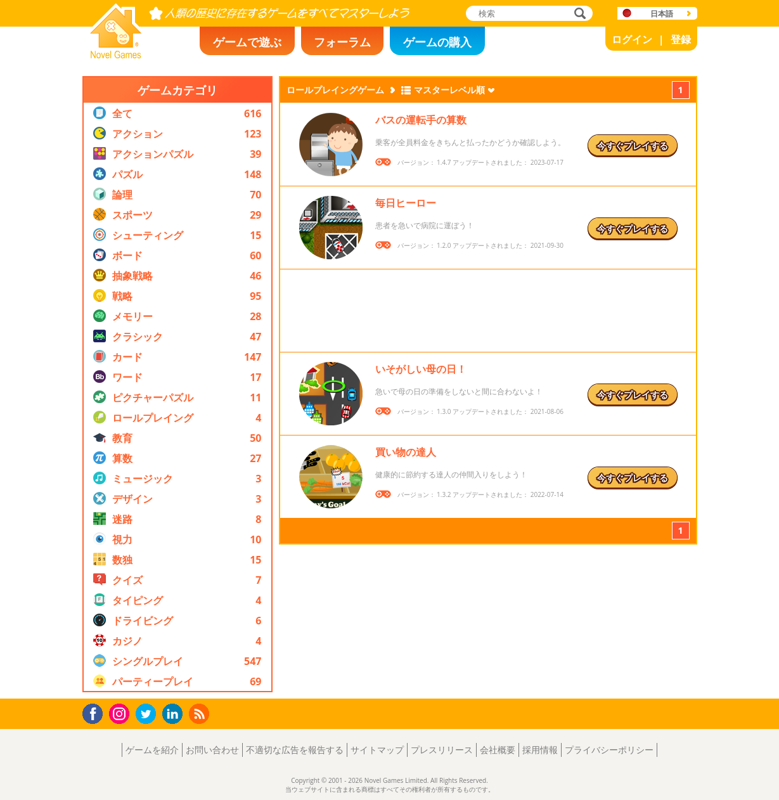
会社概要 (497, 750)
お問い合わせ (212, 750)
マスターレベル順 (449, 90)
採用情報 (540, 750)
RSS (200, 713)
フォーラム (342, 41)
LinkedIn (175, 714)
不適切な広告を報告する (295, 750)
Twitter (148, 714)
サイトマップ (377, 750)
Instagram (121, 712)
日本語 (661, 13)
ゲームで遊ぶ (247, 41)
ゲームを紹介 (152, 750)
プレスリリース (442, 750)
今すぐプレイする (632, 145)
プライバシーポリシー (609, 750)
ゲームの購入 (437, 41)
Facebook (96, 712)
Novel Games (114, 54)
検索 (578, 14)
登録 (681, 39)
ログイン (632, 39)
